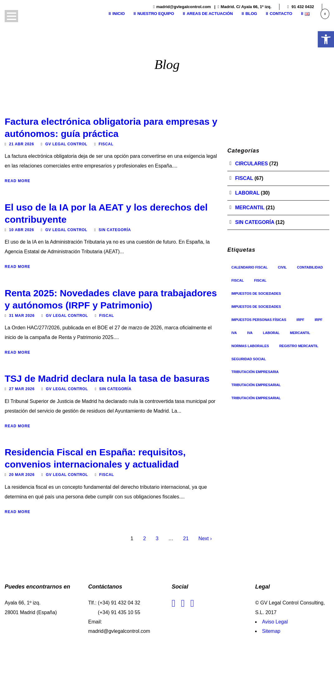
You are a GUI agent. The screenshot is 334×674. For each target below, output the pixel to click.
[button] (326, 39)
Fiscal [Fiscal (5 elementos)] (260, 280)
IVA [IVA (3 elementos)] (234, 333)
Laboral (247, 193)
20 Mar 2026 (22, 475)
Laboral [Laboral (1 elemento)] (271, 333)
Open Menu (11, 16)
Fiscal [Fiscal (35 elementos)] (237, 280)
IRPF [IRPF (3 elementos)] (300, 320)
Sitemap (271, 631)
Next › (205, 538)
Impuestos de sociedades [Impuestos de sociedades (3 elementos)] (256, 306)
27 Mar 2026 (22, 389)
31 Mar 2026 (22, 315)
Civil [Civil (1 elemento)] (282, 267)
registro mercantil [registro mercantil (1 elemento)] (298, 346)
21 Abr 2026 (21, 144)
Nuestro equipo (155, 13)
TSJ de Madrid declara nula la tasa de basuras (107, 378)
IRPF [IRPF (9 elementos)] (318, 320)
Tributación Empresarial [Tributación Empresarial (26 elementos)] (256, 385)
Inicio (118, 13)
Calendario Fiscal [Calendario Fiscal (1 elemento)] (249, 267)
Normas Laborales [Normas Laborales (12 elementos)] (250, 346)
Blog (251, 13)
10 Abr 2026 (21, 230)
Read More (17, 181)
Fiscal (106, 144)
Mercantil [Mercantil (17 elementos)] (300, 333)
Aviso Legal (275, 621)
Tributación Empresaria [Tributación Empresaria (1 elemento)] (254, 372)
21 (186, 538)
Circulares (251, 163)
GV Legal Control (66, 144)
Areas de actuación (209, 13)
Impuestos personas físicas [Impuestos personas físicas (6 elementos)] (258, 320)
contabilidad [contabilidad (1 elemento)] (310, 267)
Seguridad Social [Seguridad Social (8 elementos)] (248, 359)
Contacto (281, 13)
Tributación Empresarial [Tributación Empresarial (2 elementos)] (256, 398)
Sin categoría (115, 230)
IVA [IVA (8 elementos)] (250, 333)
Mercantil (249, 207)
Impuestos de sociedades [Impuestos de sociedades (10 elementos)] (256, 293)
